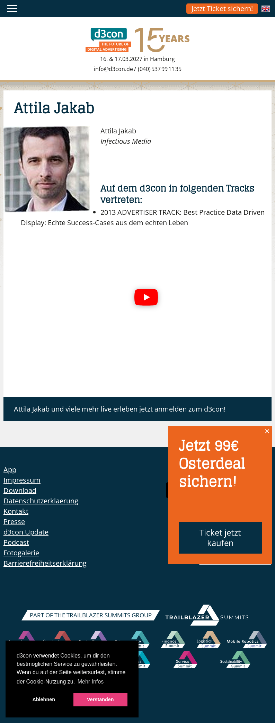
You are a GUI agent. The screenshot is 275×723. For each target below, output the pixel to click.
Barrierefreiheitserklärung (45, 563)
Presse (14, 521)
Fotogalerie (21, 552)
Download (19, 490)
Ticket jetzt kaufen (220, 537)
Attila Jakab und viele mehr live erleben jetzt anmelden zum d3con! (119, 409)
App (9, 469)
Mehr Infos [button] (91, 682)
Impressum (22, 480)
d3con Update (25, 532)
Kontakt (15, 511)
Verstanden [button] (100, 699)
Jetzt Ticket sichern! (222, 8)
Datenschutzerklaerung (40, 500)
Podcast (16, 542)
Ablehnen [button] (43, 699)
